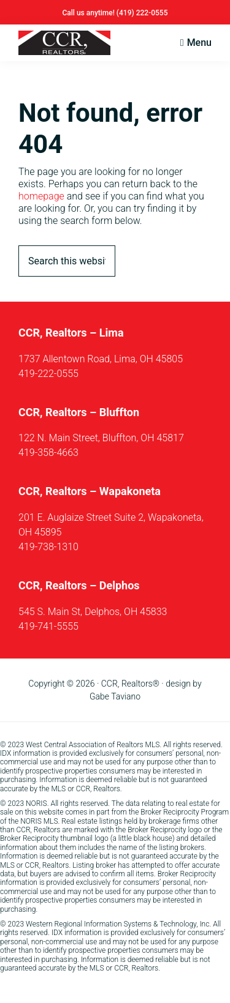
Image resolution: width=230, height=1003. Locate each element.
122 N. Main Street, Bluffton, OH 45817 (101, 438)
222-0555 (152, 13)
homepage (41, 196)
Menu (199, 42)
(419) (126, 13)
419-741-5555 (48, 626)
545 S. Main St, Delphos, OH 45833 (92, 611)
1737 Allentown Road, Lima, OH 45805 (100, 359)
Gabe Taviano (115, 696)
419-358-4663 (48, 452)
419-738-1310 (48, 547)
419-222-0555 (48, 373)
